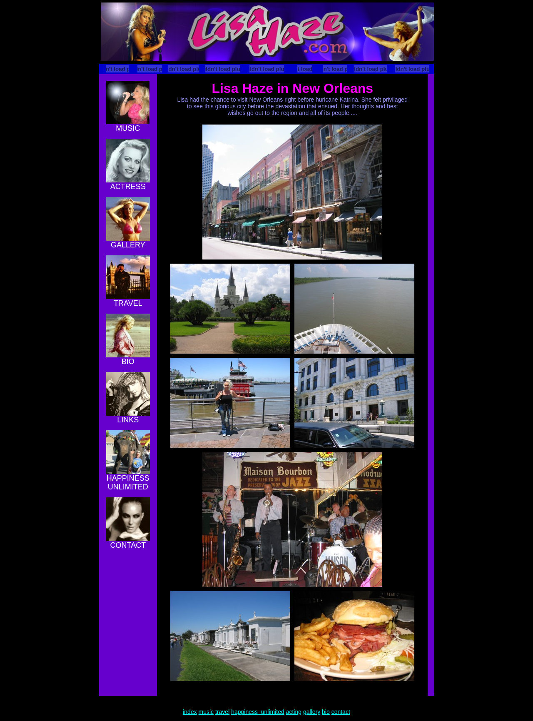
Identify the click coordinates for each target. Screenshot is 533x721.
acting (293, 712)
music (206, 712)
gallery (311, 712)
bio (326, 712)
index (190, 712)
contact (340, 712)
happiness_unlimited (257, 712)
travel (222, 712)
